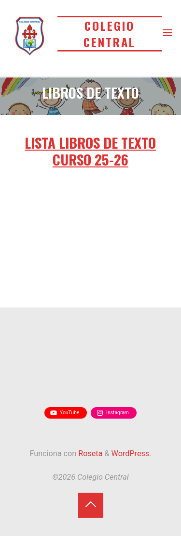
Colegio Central (110, 34)
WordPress (130, 453)
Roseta (89, 453)
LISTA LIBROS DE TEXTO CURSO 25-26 (90, 150)
